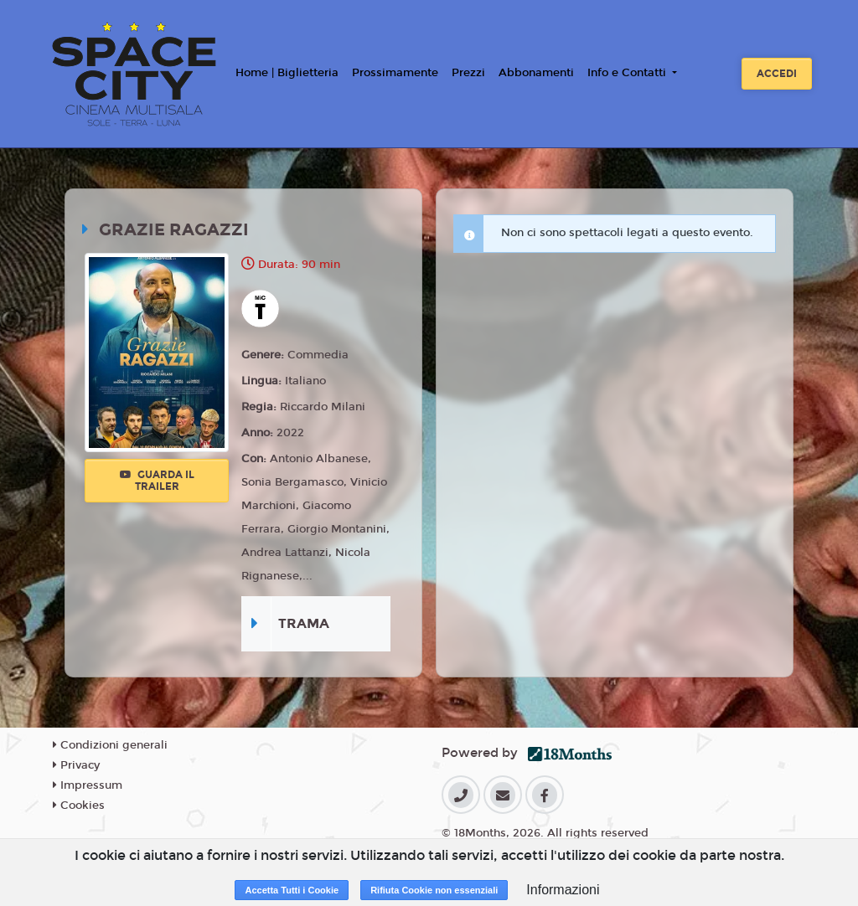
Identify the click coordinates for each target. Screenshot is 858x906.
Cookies (79, 805)
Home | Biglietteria (287, 73)
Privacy (76, 765)
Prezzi (468, 73)
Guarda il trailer (157, 480)
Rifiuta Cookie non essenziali (434, 890)
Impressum (87, 785)
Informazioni (562, 890)
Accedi (777, 74)
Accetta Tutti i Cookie (292, 890)
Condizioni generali (110, 745)
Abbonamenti (536, 73)
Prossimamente (395, 73)
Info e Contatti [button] (628, 73)
